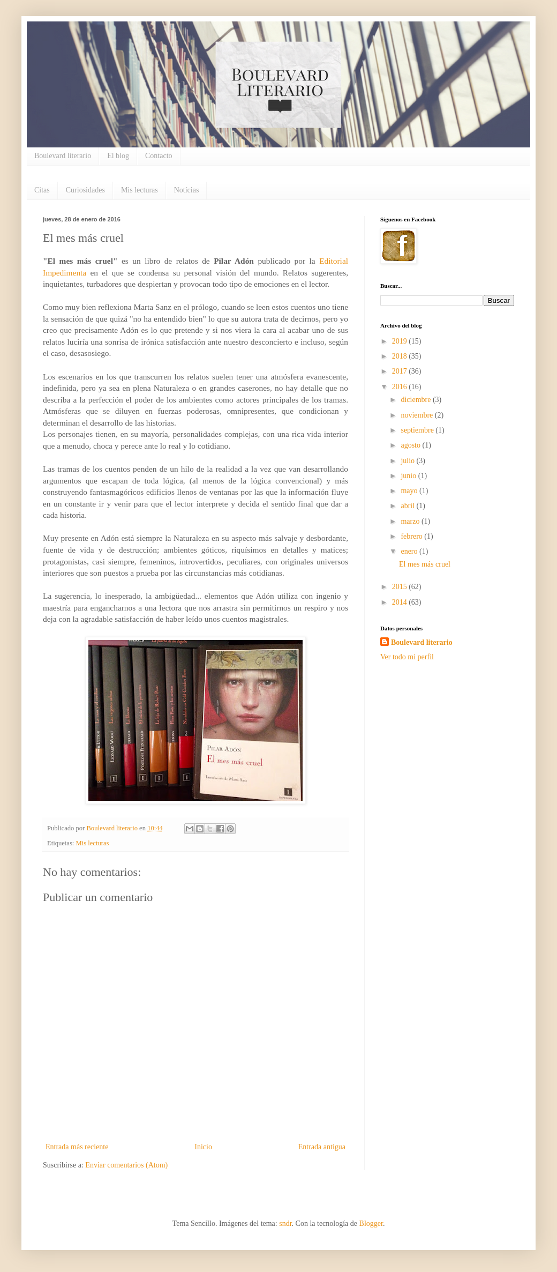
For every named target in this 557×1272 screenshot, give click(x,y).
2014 (400, 602)
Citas (42, 190)
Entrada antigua (321, 1147)
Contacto (158, 156)
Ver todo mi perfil (407, 657)
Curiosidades (85, 190)
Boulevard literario (62, 156)
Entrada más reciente (77, 1147)
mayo (410, 491)
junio (409, 476)
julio (408, 461)
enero (410, 551)
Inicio (203, 1147)
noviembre (417, 415)
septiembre (418, 430)
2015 (400, 587)
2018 (400, 356)
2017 (400, 371)
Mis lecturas (139, 190)
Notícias (186, 190)
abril (408, 506)
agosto (411, 445)
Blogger (371, 1223)
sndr (285, 1223)
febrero (412, 536)
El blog (118, 156)
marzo (411, 521)
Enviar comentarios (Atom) (126, 1165)
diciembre (416, 400)
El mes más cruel (424, 564)
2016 (400, 387)
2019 (400, 341)
